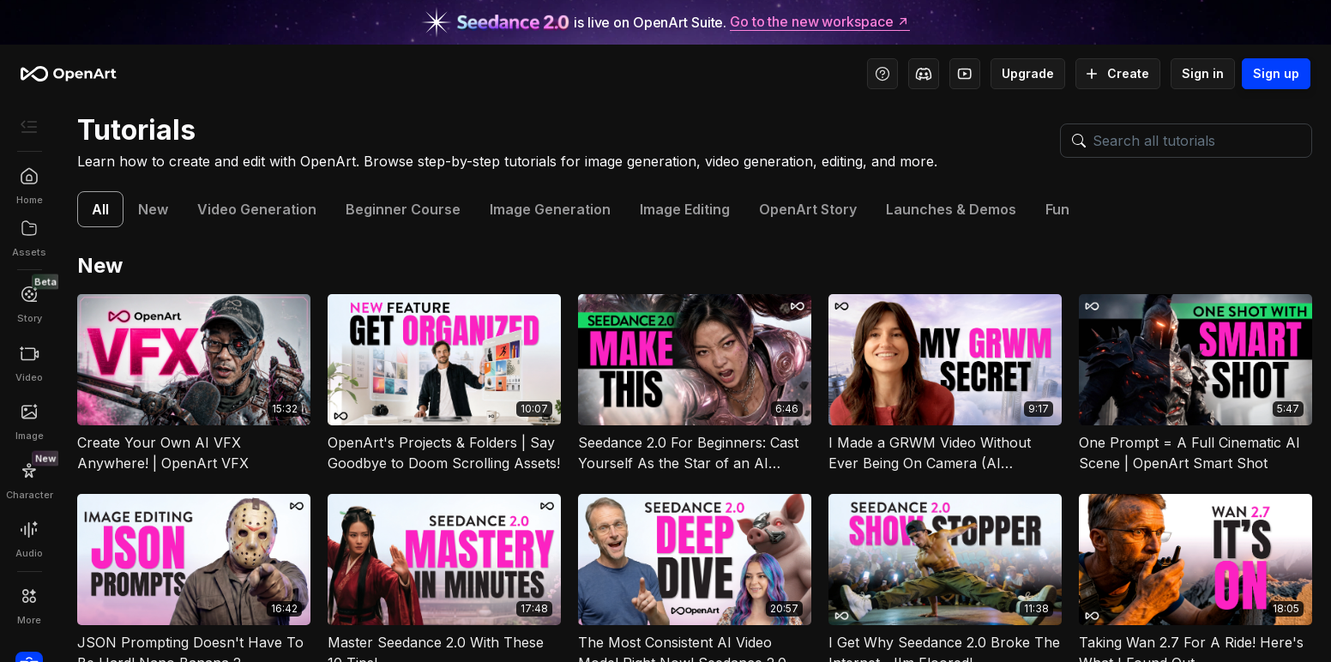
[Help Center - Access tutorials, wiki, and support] (882, 73)
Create (1117, 73)
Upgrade (1027, 73)
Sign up (1276, 73)
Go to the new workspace (820, 22)
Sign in (1202, 73)
